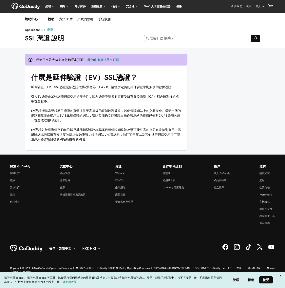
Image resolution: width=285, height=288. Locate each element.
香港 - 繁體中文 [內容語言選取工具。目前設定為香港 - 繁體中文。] (62, 248)
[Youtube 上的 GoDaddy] (271, 249)
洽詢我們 (15, 187)
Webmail (120, 173)
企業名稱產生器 (124, 201)
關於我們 (15, 173)
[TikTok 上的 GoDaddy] (248, 249)
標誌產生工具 (267, 216)
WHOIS (119, 180)
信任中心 (15, 201)
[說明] (248, 6)
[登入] (260, 6)
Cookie (271, 268)
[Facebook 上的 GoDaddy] (225, 249)
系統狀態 (104, 19)
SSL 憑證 (47, 29)
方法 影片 (66, 19)
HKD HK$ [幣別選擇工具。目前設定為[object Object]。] (91, 248)
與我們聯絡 (85, 19)
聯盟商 (166, 173)
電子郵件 (80, 6)
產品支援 (65, 173)
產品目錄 (120, 194)
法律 (12, 194)
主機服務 (264, 201)
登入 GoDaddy (222, 173)
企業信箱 (264, 187)
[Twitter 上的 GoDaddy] (259, 249)
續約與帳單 (220, 180)
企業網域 (120, 187)
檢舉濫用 (65, 180)
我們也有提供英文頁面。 (104, 59)
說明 (51, 19)
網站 (262, 180)
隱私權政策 (254, 268)
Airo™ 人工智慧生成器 (157, 6)
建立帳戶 (219, 187)
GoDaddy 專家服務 (173, 187)
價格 (179, 6)
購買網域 (264, 173)
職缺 (12, 180)
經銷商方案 (169, 180)
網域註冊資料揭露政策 (73, 194)
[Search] (255, 38)
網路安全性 (265, 209)
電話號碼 (264, 223)
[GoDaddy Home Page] (26, 248)
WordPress (265, 194)
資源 (62, 187)
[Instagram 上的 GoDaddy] (236, 249)
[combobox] (198, 38)
